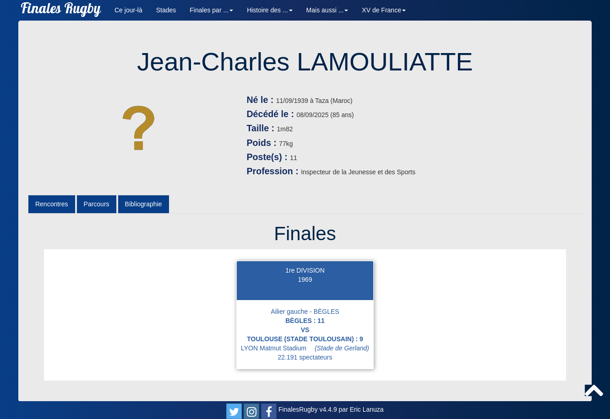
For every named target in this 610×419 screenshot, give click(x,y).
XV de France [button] (384, 10)
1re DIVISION (305, 270)
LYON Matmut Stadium (305, 348)
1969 (305, 279)
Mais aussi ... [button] (327, 10)
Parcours (96, 204)
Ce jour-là (128, 10)
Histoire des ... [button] (269, 10)
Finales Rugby (61, 10)
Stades (166, 10)
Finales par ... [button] (211, 10)
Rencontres (51, 204)
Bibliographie (143, 204)
